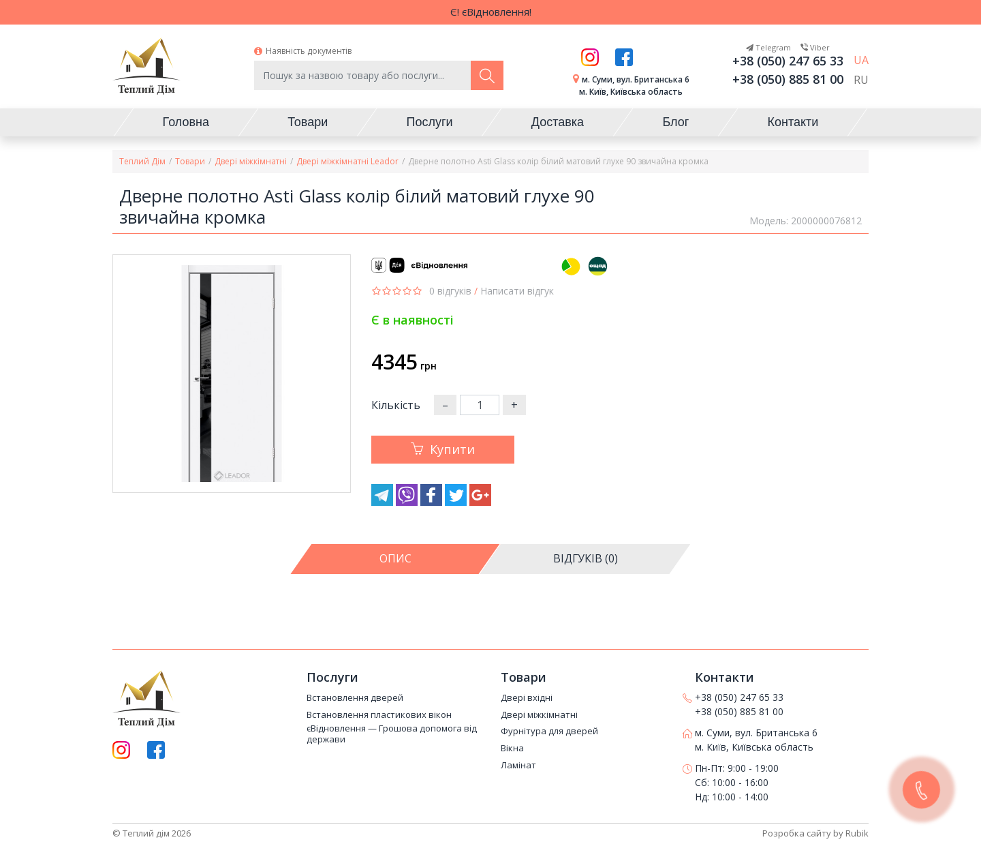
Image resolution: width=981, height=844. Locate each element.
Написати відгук (517, 290)
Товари (190, 161)
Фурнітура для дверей (549, 732)
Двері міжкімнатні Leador (347, 161)
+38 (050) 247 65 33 (787, 60)
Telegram (768, 47)
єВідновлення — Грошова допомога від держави (392, 734)
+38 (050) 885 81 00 (787, 79)
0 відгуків (450, 290)
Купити (443, 449)
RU (861, 80)
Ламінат (518, 765)
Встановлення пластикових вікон (379, 715)
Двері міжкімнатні (251, 161)
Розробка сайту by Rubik (815, 833)
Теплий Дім (142, 161)
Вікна (512, 748)
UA (861, 60)
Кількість (395, 404)
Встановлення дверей (355, 698)
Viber (815, 47)
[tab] (398, 559)
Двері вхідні (526, 698)
